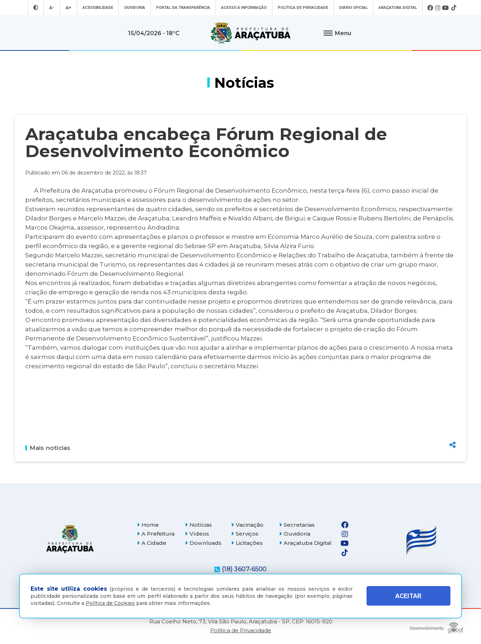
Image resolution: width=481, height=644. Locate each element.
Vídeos (197, 533)
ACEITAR (408, 596)
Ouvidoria (134, 7)
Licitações (247, 543)
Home (148, 524)
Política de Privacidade (303, 7)
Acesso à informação (244, 7)
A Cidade (151, 543)
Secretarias (297, 524)
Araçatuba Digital (398, 7)
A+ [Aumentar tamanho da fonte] (68, 7)
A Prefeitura (156, 533)
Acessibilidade (97, 7)
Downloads (203, 543)
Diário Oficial (353, 7)
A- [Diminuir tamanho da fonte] (51, 7)
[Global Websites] (436, 626)
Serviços (244, 533)
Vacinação (247, 524)
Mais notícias (47, 448)
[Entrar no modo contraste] (36, 7)
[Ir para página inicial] (250, 33)
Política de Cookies (110, 603)
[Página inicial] (70, 539)
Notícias (198, 524)
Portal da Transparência (183, 7)
